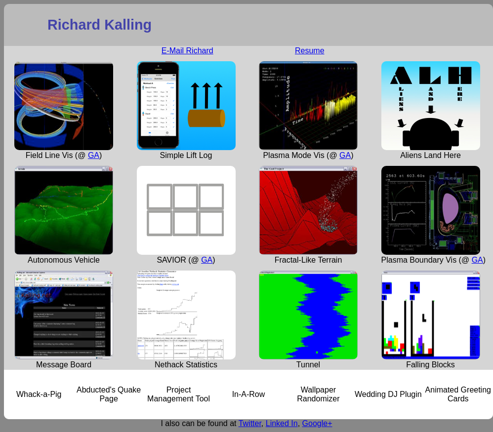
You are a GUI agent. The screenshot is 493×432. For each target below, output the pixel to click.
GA (93, 155)
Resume (310, 50)
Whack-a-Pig (39, 394)
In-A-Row (248, 394)
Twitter (250, 423)
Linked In (282, 423)
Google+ (317, 423)
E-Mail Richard (187, 50)
